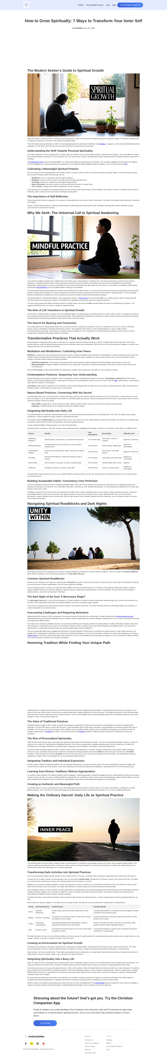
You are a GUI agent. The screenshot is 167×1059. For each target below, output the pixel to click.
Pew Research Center (36, 162)
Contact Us (89, 1040)
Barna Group (83, 298)
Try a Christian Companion (130, 5)
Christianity (48, 731)
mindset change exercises (124, 616)
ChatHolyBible (99, 983)
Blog (114, 5)
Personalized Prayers (95, 5)
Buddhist (82, 731)
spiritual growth (32, 635)
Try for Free (45, 1023)
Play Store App (90, 1053)
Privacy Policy (90, 1046)
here (125, 164)
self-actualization (42, 287)
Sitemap (88, 1049)
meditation (102, 144)
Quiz (108, 5)
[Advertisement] (83, 50)
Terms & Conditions (92, 1043)
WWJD (81, 5)
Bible (115, 380)
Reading (109, 1040)
